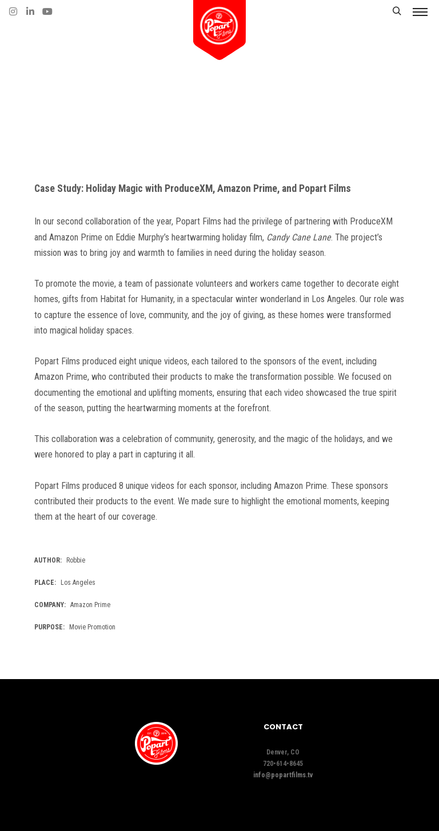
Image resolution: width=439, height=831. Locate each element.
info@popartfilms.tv (283, 775)
